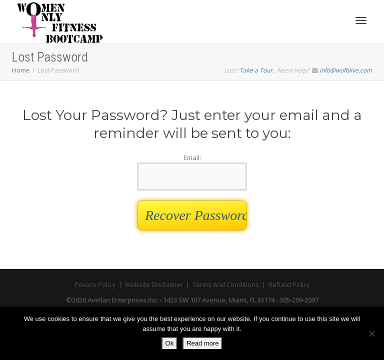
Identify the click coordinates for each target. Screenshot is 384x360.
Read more (202, 343)
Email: (192, 171)
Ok (170, 343)
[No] (371, 333)
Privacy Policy (95, 284)
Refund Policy (289, 284)
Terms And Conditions (225, 284)
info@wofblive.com (346, 70)
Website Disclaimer (154, 284)
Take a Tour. (257, 70)
